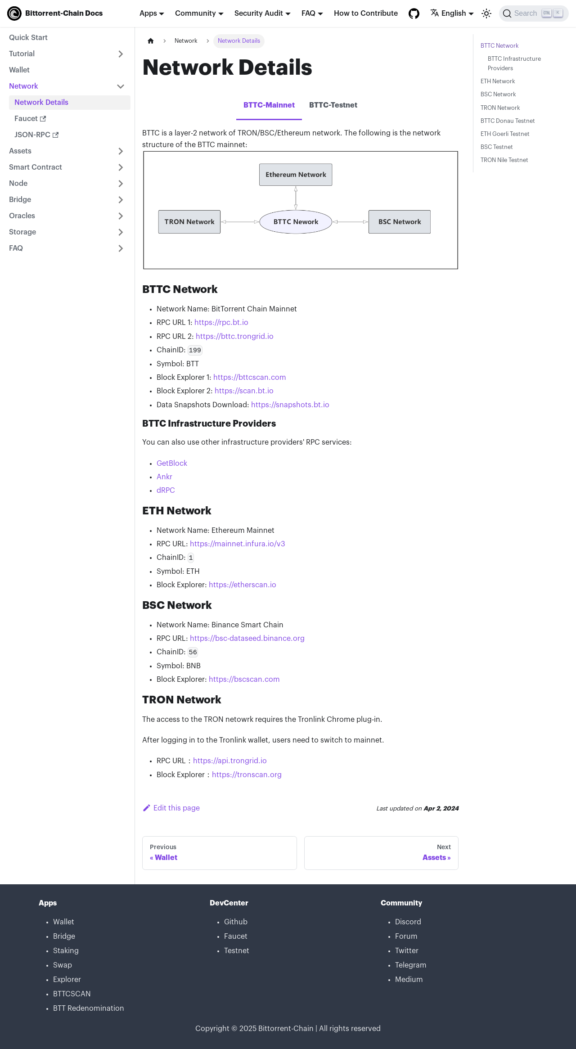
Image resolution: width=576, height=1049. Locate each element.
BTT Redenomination (88, 1008)
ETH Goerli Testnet (505, 134)
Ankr (164, 477)
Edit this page (171, 808)
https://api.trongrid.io (230, 761)
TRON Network (500, 108)
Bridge (20, 199)
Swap (62, 965)
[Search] (534, 13)
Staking (66, 950)
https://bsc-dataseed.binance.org (247, 638)
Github (236, 922)
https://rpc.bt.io (221, 322)
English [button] (448, 13)
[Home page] (150, 41)
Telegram (411, 965)
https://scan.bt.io (244, 391)
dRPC (166, 490)
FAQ (16, 248)
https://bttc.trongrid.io (235, 336)
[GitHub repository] (414, 13)
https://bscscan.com (244, 679)
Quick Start (28, 37)
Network (23, 86)
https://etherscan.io (242, 585)
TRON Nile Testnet (504, 160)
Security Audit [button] (258, 13)
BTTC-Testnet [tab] (333, 105)
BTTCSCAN (72, 994)
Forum (406, 936)
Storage (22, 232)
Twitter (406, 950)
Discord (408, 922)
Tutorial (22, 54)
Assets (20, 151)
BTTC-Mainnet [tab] (269, 105)
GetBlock (172, 463)
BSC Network (498, 94)
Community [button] (195, 13)
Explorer (67, 979)
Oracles (22, 216)
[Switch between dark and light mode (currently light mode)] (486, 13)
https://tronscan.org (247, 775)
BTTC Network (500, 46)
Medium (409, 979)
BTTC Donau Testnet (508, 121)
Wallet (19, 70)
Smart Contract (35, 167)
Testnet (236, 950)
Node (18, 183)
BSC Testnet (497, 147)
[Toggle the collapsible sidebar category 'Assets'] (120, 151)
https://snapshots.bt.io (290, 405)
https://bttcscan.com (249, 377)
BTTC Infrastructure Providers (514, 63)
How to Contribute (366, 13)
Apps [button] (148, 13)
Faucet (30, 118)
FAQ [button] (308, 13)
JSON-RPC (36, 135)
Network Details (41, 102)
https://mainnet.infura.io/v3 (237, 544)
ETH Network (498, 81)
